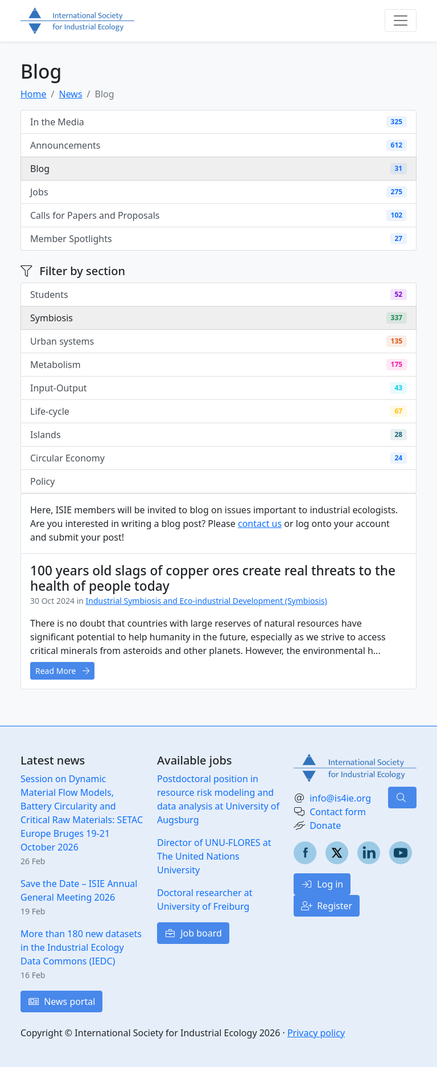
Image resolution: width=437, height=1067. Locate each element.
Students (218, 294)
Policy (218, 481)
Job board (193, 933)
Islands (218, 434)
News (70, 94)
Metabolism (218, 364)
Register (326, 906)
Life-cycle (218, 411)
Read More (62, 670)
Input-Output (218, 388)
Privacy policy (316, 1033)
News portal (61, 1001)
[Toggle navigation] (401, 20)
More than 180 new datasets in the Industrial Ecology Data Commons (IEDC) (81, 947)
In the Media (218, 122)
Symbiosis (218, 318)
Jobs (218, 192)
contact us (260, 523)
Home (33, 94)
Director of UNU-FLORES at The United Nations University (214, 856)
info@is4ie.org (340, 798)
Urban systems (218, 341)
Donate (325, 825)
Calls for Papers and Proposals (218, 215)
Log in (322, 884)
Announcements (218, 145)
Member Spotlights (218, 238)
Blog (218, 168)
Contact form (338, 812)
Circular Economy (218, 458)
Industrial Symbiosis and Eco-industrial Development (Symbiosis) (206, 600)
